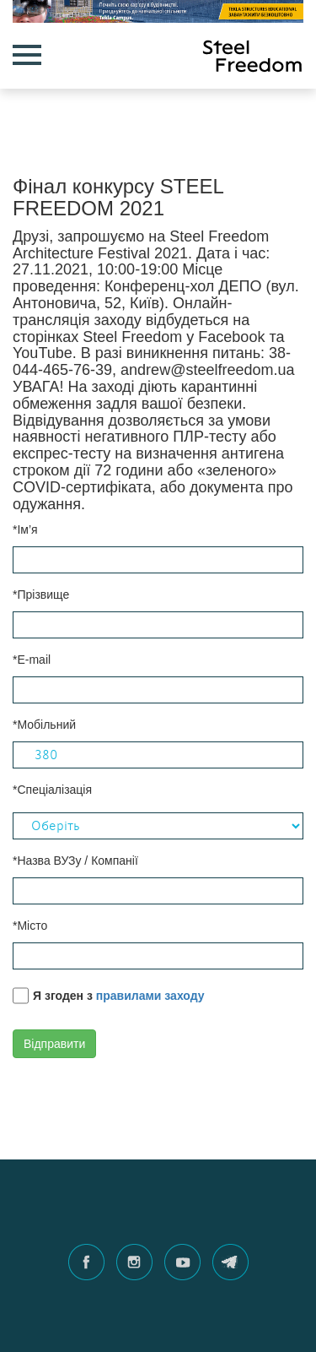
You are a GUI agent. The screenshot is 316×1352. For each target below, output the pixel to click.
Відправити (54, 1044)
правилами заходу (150, 995)
